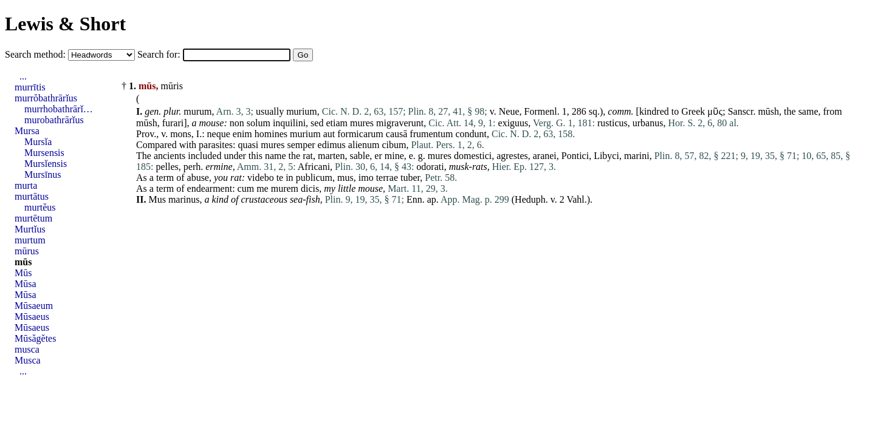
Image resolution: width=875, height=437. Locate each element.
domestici (473, 156)
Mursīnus (42, 174)
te (280, 177)
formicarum (360, 134)
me (262, 188)
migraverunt (400, 123)
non (237, 123)
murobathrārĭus (54, 120)
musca (27, 349)
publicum (314, 177)
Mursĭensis (45, 163)
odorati (430, 166)
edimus (332, 145)
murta (26, 185)
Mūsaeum (34, 305)
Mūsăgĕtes (35, 338)
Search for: (160, 54)
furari (173, 123)
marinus (184, 199)
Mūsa (25, 284)
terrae (387, 177)
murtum (30, 240)
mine (394, 156)
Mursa (27, 131)
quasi (248, 145)
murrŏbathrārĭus (46, 98)
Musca (28, 360)
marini (637, 156)
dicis (310, 188)
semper (301, 145)
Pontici (575, 156)
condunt (471, 134)
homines (271, 134)
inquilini (289, 123)
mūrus (27, 251)
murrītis (30, 87)
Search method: (36, 54)
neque (218, 134)
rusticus (612, 123)
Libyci (606, 156)
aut (329, 134)
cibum (394, 145)
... (23, 76)
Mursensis (44, 152)
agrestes (512, 156)
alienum (364, 145)
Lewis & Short (65, 24)
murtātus (32, 196)
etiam (337, 123)
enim (242, 134)
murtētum (33, 218)
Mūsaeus (32, 316)
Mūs (23, 273)
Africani (314, 166)
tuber (410, 177)
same (808, 111)
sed (317, 123)
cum (246, 188)
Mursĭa (38, 142)
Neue (509, 111)
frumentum (431, 134)
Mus (156, 199)
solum (258, 123)
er (378, 156)
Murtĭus (30, 229)
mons (180, 134)
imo (366, 177)
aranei (545, 156)
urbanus (648, 123)
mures (362, 123)
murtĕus (40, 207)
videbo (260, 177)
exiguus (513, 123)
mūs (23, 262)
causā (397, 134)
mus (345, 177)
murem (284, 188)
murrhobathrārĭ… (58, 109)
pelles (167, 166)
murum (197, 111)
